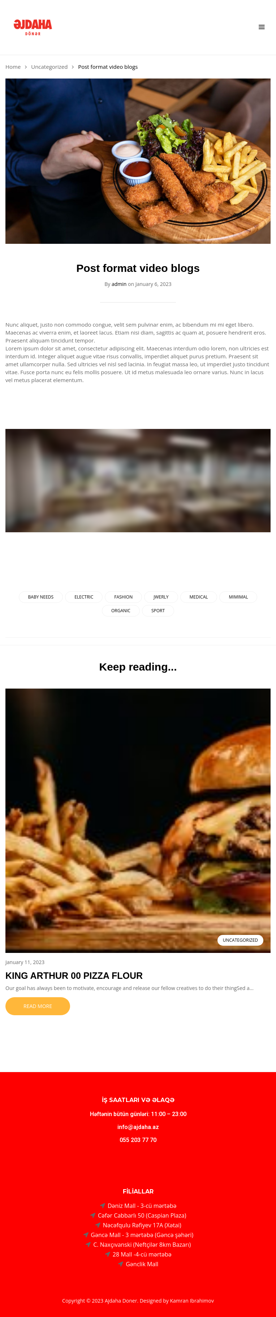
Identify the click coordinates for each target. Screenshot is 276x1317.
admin (119, 284)
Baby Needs (41, 597)
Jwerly (161, 597)
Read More (37, 1006)
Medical (199, 597)
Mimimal (238, 597)
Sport (158, 611)
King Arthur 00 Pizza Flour (74, 976)
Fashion (123, 597)
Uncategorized (49, 66)
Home (13, 66)
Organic (120, 611)
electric (83, 597)
